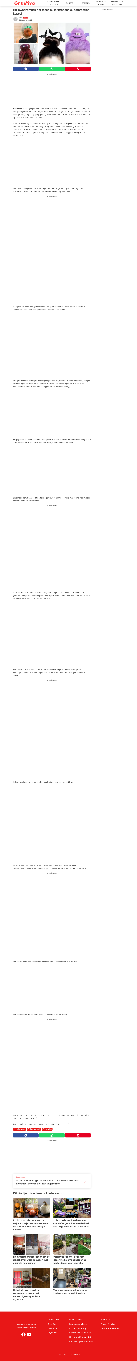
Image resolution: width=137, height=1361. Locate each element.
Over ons (52, 1324)
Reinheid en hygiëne (101, 3)
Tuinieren (70, 3)
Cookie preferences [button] (110, 1328)
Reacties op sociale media (81, 1341)
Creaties (85, 3)
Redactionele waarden (80, 1332)
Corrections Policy (77, 1328)
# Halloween (19, 1129)
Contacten (53, 1328)
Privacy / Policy (108, 1324)
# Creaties (47, 1129)
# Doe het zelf (33, 1129)
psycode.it (52, 1332)
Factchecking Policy (78, 1324)
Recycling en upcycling (117, 3)
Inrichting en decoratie (53, 3)
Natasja (25, 18)
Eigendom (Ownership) (80, 1337)
